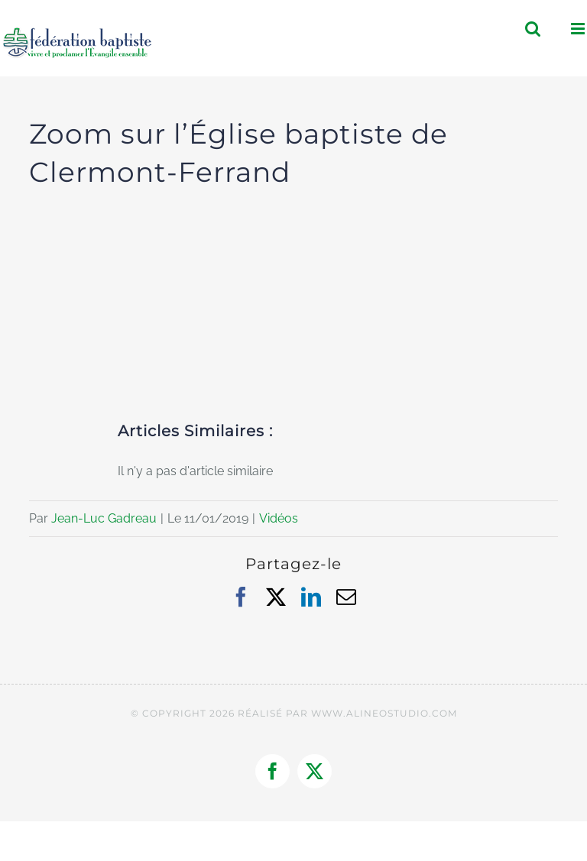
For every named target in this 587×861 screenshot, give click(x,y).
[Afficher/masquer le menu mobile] (579, 29)
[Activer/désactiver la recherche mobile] (532, 29)
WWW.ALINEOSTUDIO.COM (384, 713)
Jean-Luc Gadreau (104, 518)
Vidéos (278, 518)
